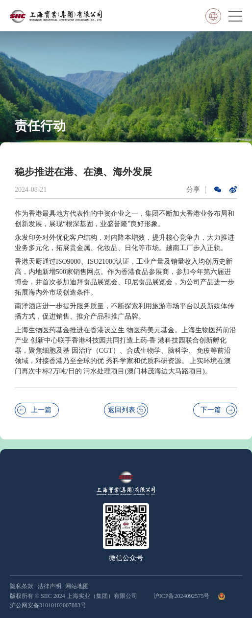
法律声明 (49, 586)
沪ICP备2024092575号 (182, 596)
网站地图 (77, 586)
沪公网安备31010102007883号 (48, 605)
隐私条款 (21, 586)
